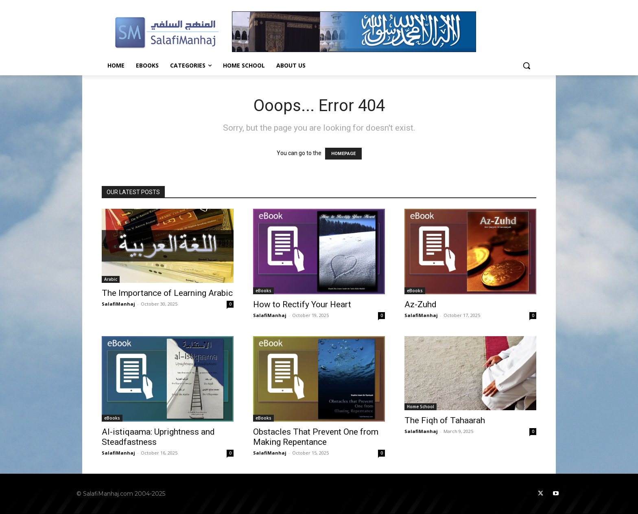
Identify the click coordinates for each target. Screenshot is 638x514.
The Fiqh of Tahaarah (444, 420)
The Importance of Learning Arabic (167, 293)
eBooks (263, 290)
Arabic (110, 279)
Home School (420, 406)
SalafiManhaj (118, 304)
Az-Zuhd (420, 304)
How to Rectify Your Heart (302, 304)
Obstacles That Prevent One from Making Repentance (315, 437)
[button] (526, 65)
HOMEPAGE (343, 153)
